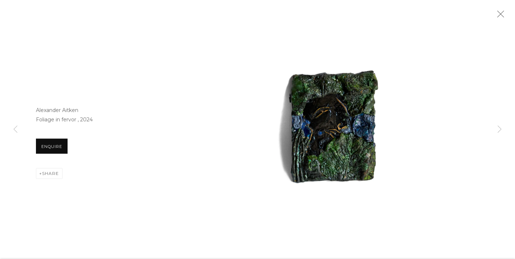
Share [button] (50, 177)
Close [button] (503, 16)
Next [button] (499, 129)
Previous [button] (15, 129)
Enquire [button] (51, 150)
